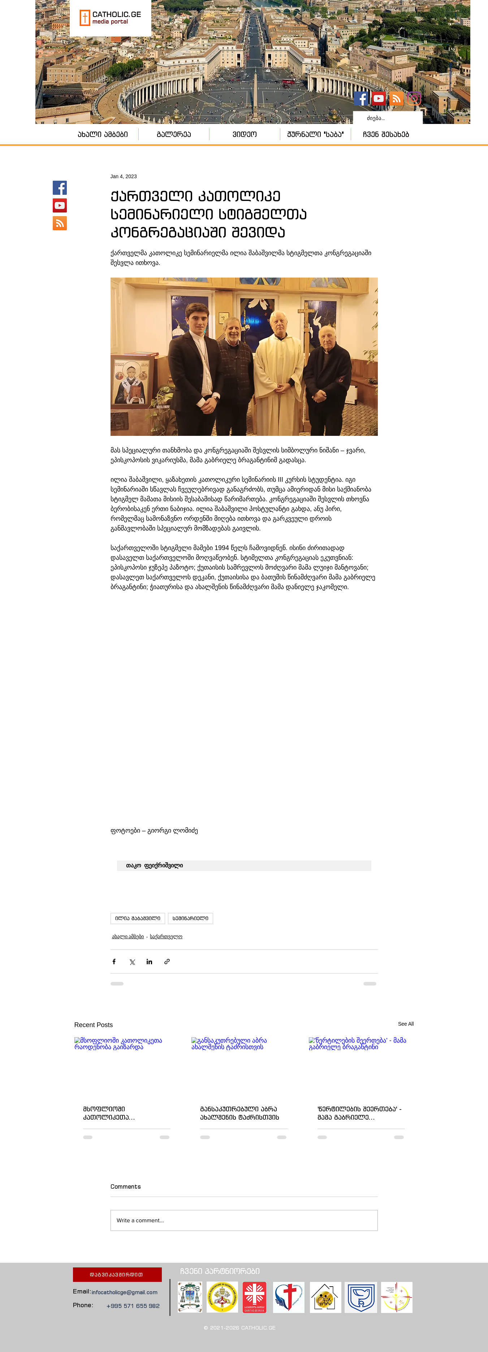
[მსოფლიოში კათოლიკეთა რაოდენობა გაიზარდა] (127, 1066)
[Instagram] (414, 98)
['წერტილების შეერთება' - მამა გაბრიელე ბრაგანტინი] (361, 1066)
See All (406, 1024)
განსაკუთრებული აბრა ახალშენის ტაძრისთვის (239, 1113)
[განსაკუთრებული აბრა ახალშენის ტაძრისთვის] (244, 1066)
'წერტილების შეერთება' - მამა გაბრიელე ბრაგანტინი (360, 1113)
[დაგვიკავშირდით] (117, 1274)
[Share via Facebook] (114, 961)
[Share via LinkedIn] (149, 961)
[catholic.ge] (361, 98)
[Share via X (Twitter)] (131, 961)
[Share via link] (167, 961)
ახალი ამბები (128, 936)
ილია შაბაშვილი (137, 918)
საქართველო (166, 936)
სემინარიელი (190, 918)
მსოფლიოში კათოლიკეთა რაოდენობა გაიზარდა (121, 1113)
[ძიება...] (387, 118)
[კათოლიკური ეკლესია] (396, 98)
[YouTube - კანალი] (379, 98)
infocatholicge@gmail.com (124, 1292)
